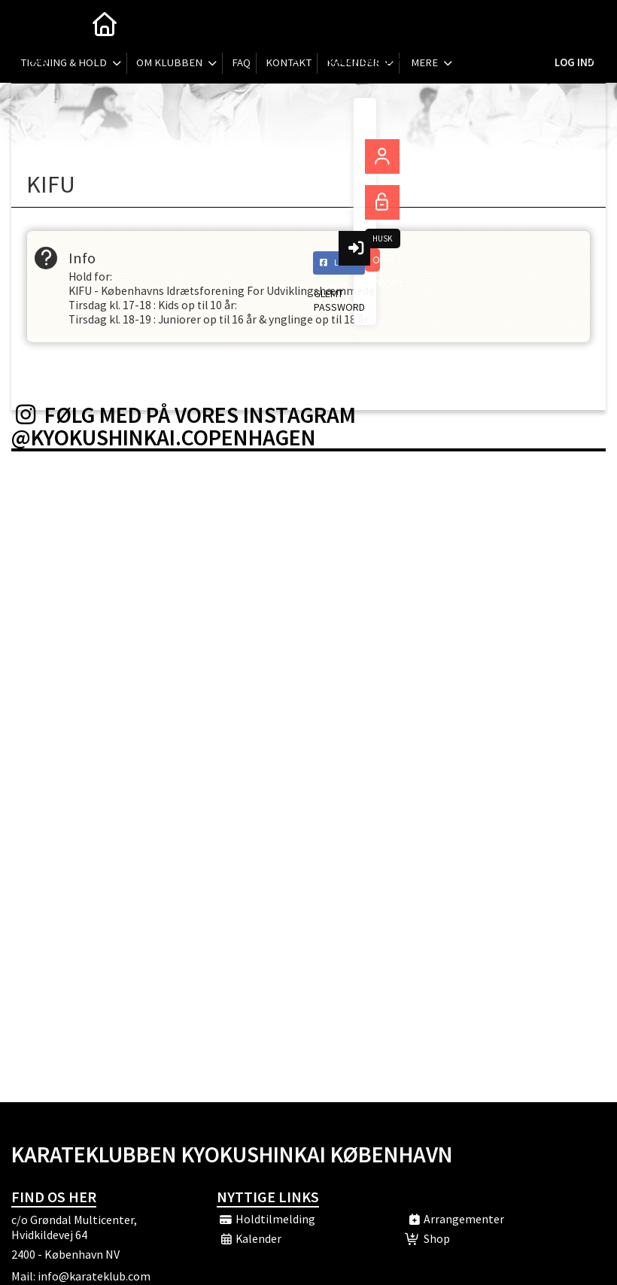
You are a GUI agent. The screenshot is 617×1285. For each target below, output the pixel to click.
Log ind (573, 22)
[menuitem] (33, 22)
